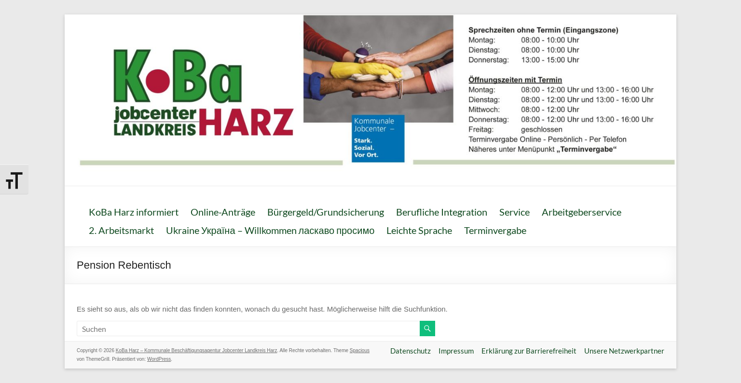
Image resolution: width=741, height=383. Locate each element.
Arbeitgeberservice (581, 212)
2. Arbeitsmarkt (121, 230)
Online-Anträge (223, 212)
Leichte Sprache (419, 230)
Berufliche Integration (441, 212)
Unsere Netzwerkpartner (624, 350)
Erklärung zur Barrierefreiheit (528, 350)
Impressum (456, 350)
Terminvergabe (495, 230)
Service (514, 212)
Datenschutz (410, 350)
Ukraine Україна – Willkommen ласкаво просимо (270, 230)
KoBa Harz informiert (133, 212)
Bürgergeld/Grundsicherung (325, 212)
